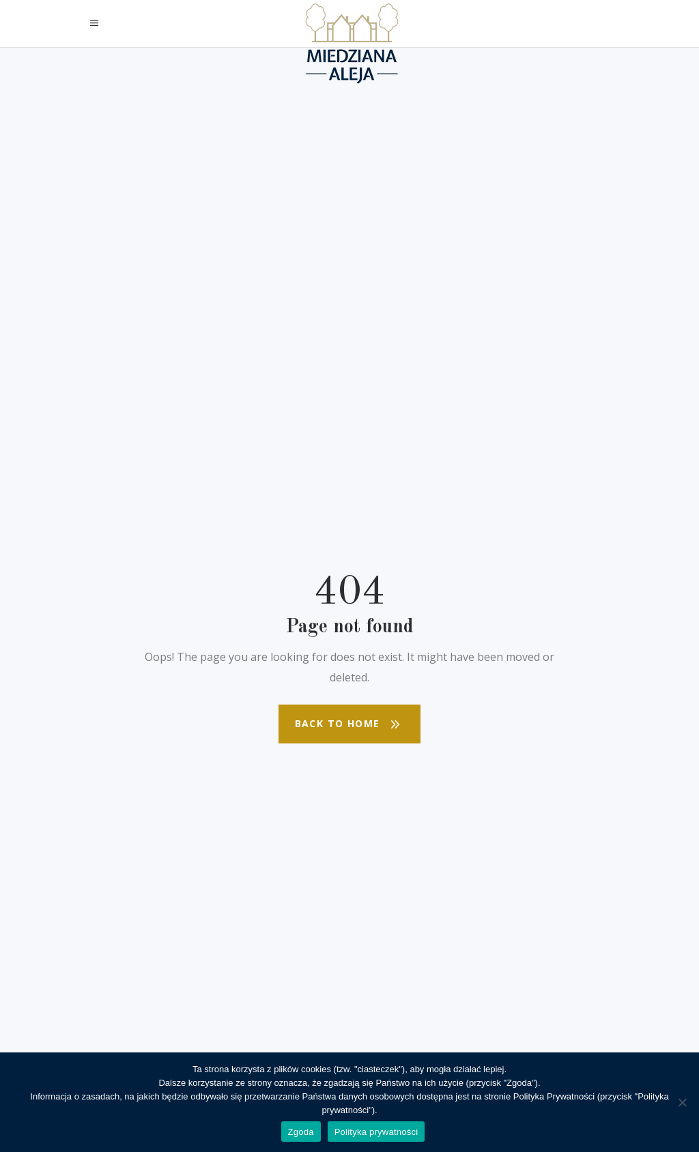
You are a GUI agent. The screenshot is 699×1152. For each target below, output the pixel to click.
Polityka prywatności (376, 1132)
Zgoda (301, 1132)
